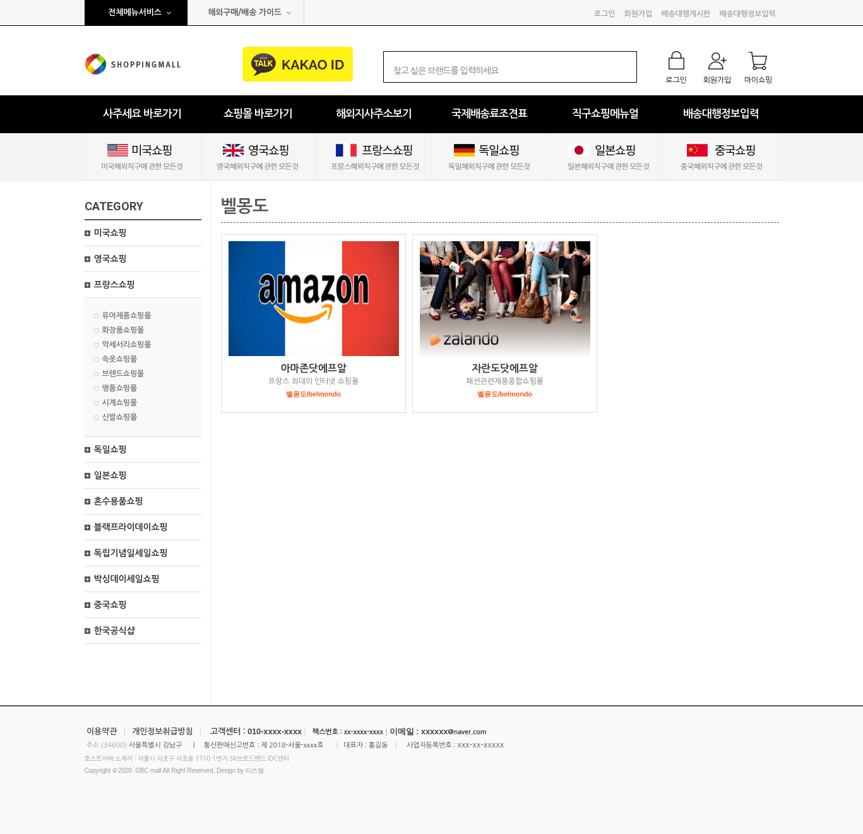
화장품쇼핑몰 (123, 330)
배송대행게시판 (685, 14)
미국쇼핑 (110, 233)
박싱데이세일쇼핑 (127, 579)
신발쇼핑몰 (120, 417)
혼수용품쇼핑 (118, 501)
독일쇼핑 (110, 449)
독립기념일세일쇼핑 (131, 553)
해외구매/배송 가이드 (245, 12)
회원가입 (638, 14)
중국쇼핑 (110, 604)
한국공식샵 (114, 630)
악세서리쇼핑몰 (127, 344)
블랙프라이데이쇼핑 (131, 527)
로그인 (604, 14)
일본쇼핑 (110, 475)
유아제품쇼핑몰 (127, 315)
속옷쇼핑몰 (120, 359)
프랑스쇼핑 (114, 284)
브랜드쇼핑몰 (123, 374)
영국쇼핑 (110, 258)
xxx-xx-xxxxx (480, 745)
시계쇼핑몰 (120, 403)
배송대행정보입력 (748, 14)
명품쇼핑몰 (120, 388)
